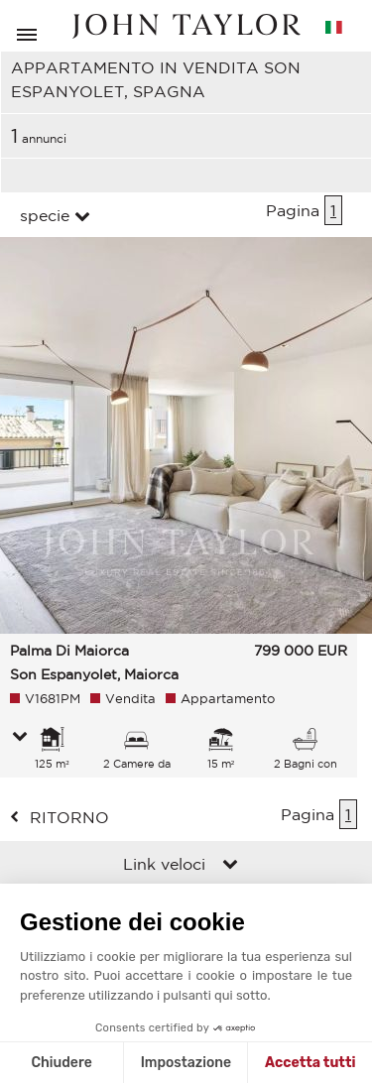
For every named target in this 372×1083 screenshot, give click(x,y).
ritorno (69, 817)
